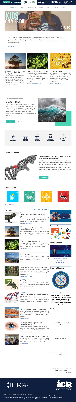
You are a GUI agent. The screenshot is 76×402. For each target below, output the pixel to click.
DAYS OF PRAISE (53, 70)
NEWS (6, 70)
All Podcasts (9, 204)
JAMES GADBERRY (24, 343)
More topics (21, 121)
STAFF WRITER (24, 261)
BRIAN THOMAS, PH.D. (25, 318)
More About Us (13, 46)
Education (30, 394)
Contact (60, 397)
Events (49, 7)
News (22, 7)
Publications (31, 7)
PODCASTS (46, 209)
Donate (6, 2)
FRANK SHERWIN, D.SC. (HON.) (26, 223)
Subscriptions (55, 397)
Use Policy (51, 395)
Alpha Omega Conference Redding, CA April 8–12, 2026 (61, 260)
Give (56, 7)
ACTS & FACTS (40, 209)
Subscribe (18, 2)
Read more (44, 177)
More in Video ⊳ (68, 372)
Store (63, 7)
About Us (13, 7)
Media (41, 7)
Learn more (10, 121)
